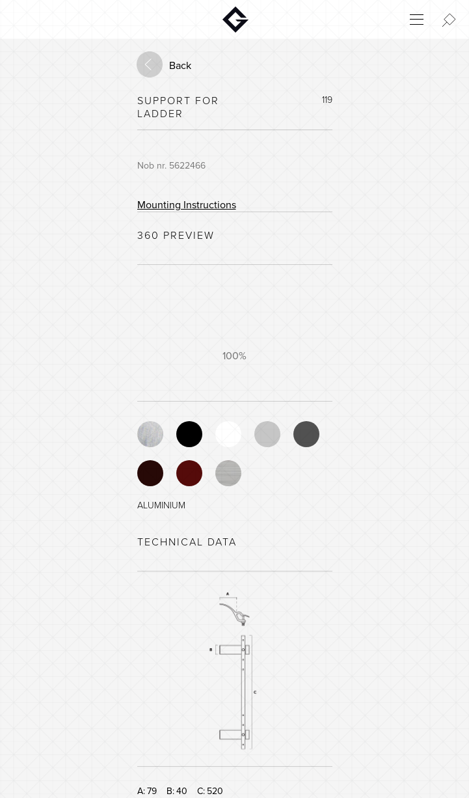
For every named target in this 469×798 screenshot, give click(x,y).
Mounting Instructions (186, 205)
